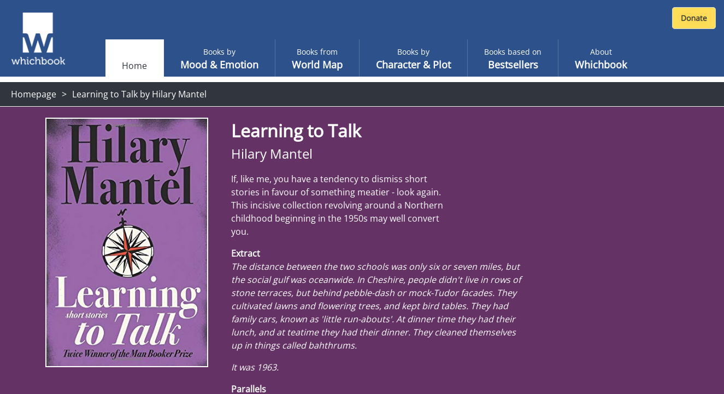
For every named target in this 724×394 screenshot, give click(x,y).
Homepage (33, 94)
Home (134, 66)
